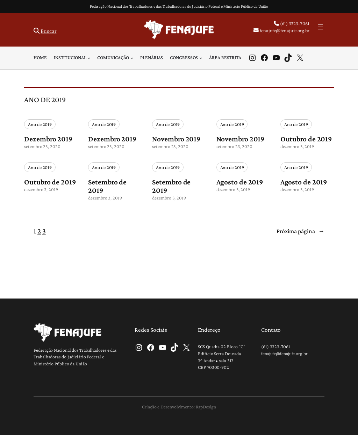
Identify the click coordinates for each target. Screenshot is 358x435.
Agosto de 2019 (239, 182)
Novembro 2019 (176, 139)
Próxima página (300, 231)
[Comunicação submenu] (131, 57)
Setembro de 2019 (107, 186)
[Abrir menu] (320, 27)
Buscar (48, 31)
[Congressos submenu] (200, 57)
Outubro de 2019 (306, 139)
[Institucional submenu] (88, 57)
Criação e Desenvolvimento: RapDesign (179, 406)
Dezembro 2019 (48, 139)
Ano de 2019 (40, 124)
